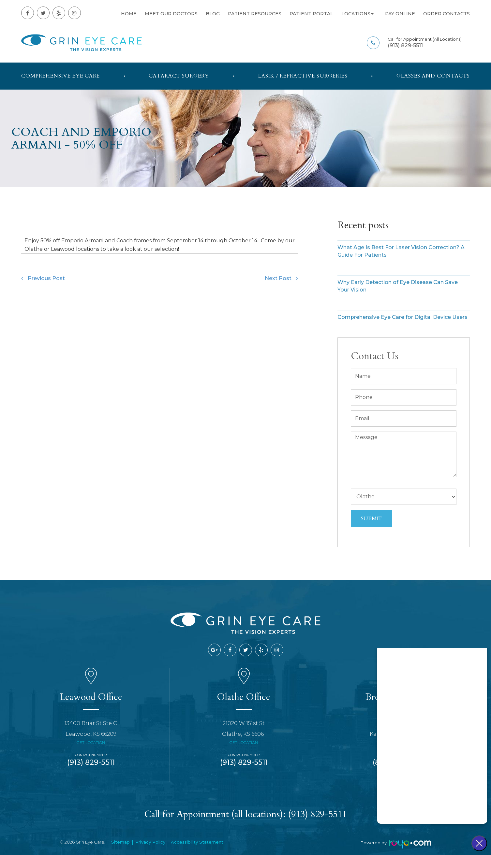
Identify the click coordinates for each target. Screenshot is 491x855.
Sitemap (120, 842)
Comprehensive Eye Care (60, 75)
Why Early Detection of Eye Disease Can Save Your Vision (397, 286)
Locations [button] (357, 14)
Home (129, 14)
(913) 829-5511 (405, 45)
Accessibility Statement (197, 842)
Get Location (91, 742)
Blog (213, 14)
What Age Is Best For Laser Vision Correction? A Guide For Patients (401, 251)
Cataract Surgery (179, 75)
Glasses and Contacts (433, 75)
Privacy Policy (150, 842)
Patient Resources (254, 14)
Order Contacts (446, 14)
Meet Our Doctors (171, 14)
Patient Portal (311, 14)
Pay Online (400, 14)
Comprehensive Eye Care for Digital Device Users (402, 317)
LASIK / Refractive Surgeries (303, 75)
